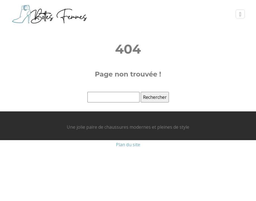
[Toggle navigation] (240, 14)
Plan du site (128, 145)
